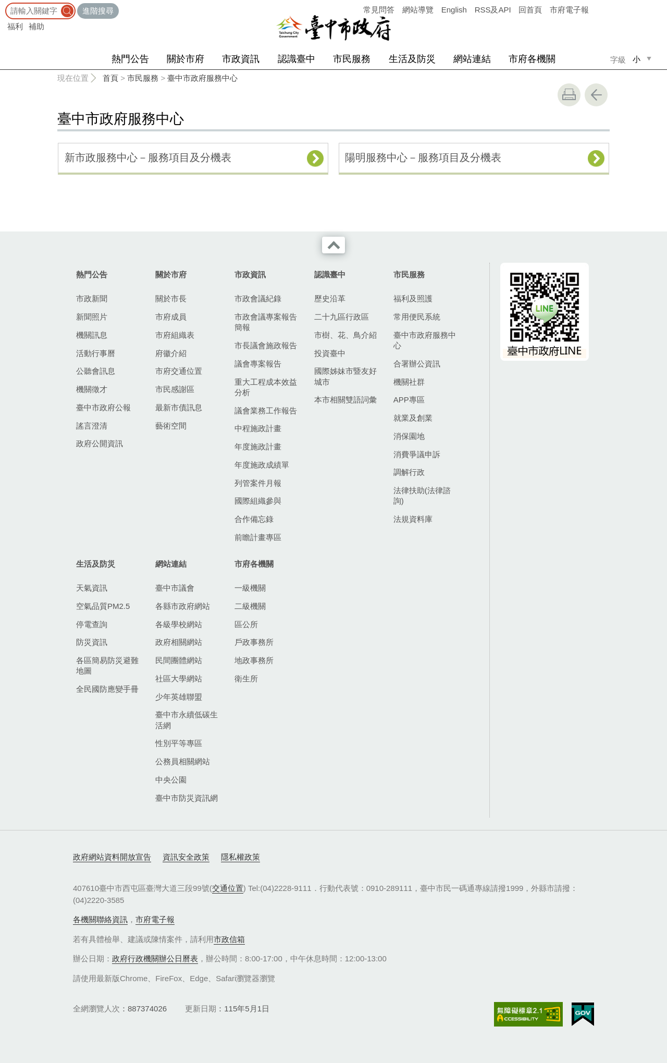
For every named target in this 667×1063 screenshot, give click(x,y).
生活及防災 (412, 59)
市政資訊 (241, 59)
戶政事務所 (254, 642)
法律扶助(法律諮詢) (422, 495)
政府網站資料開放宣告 (112, 856)
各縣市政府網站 (182, 606)
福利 (15, 26)
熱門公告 (130, 59)
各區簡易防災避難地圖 (107, 665)
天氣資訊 (91, 587)
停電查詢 (91, 624)
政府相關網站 (178, 642)
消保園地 (409, 436)
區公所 (246, 624)
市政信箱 (229, 939)
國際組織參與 (257, 500)
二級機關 (250, 606)
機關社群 (409, 381)
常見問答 (378, 9)
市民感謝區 (174, 389)
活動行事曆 (95, 353)
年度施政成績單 (261, 464)
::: (3, 5)
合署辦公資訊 (416, 363)
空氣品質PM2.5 (103, 606)
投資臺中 (329, 353)
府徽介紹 (171, 353)
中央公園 (171, 779)
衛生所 (246, 678)
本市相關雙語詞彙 (345, 399)
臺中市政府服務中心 (202, 78)
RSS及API (493, 9)
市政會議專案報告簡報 (265, 322)
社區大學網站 (178, 678)
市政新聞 (91, 298)
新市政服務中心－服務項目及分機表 (148, 157)
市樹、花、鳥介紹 (345, 335)
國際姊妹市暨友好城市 (345, 376)
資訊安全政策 (186, 856)
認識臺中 (296, 59)
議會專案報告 (257, 363)
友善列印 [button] (569, 94)
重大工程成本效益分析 (265, 387)
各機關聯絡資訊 (100, 919)
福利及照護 (413, 298)
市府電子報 (569, 9)
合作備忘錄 (254, 519)
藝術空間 (171, 425)
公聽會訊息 (95, 370)
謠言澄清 (91, 425)
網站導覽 (418, 9)
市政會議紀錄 (257, 298)
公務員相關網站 (182, 761)
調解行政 (409, 472)
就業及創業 (413, 417)
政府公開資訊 (99, 443)
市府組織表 (174, 335)
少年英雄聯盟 (178, 696)
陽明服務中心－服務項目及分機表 (423, 157)
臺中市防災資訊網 (186, 797)
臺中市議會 (174, 587)
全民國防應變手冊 (107, 689)
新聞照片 (91, 316)
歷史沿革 (329, 298)
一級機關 (250, 587)
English (454, 9)
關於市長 (171, 298)
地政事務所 (254, 660)
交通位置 (227, 888)
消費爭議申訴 (416, 454)
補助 (36, 26)
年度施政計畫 (257, 446)
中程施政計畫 (257, 428)
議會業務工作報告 (265, 410)
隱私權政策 (240, 856)
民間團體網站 (178, 660)
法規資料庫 (413, 519)
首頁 (110, 78)
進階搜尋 (98, 10)
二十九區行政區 (341, 316)
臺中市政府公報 (103, 407)
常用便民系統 (416, 316)
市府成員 (171, 316)
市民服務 (351, 59)
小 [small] (636, 59)
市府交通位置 (178, 370)
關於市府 (185, 59)
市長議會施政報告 (265, 345)
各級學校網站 (178, 624)
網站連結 (472, 59)
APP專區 (409, 399)
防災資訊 (91, 642)
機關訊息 (91, 335)
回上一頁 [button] (596, 94)
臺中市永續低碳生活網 (186, 719)
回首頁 (530, 9)
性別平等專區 (178, 743)
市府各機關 (532, 59)
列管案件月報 (257, 483)
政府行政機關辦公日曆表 (155, 958)
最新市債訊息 (178, 407)
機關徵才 (91, 389)
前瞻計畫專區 (257, 537)
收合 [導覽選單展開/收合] (333, 245)
